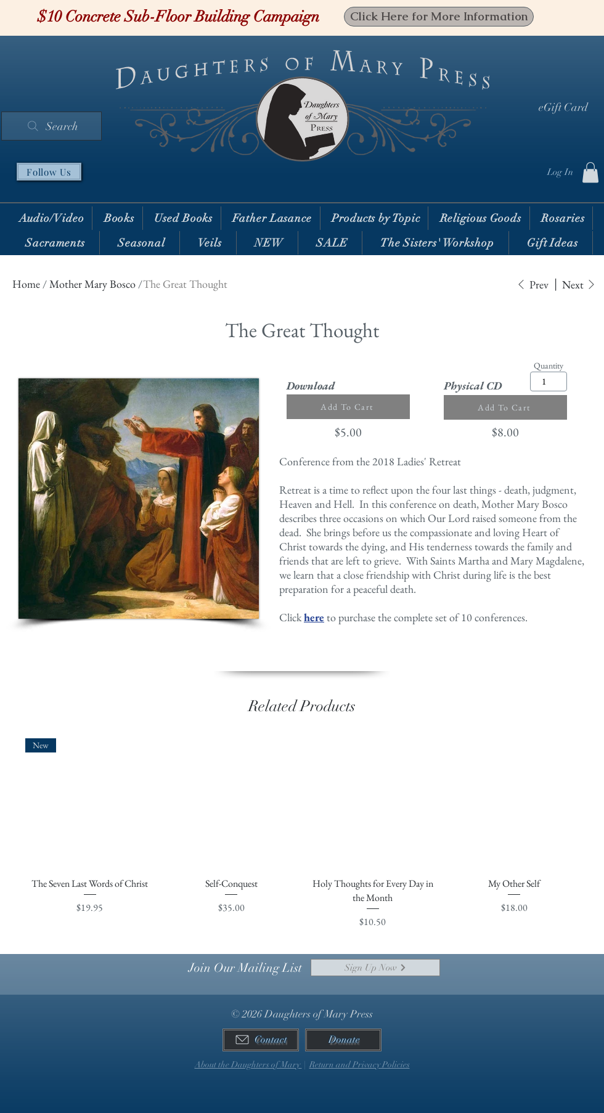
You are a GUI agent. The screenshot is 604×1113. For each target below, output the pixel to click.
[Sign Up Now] (375, 967)
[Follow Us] (49, 172)
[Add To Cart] (348, 406)
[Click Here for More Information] (439, 16)
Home (26, 284)
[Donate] (343, 1040)
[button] (590, 172)
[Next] (578, 284)
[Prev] (532, 284)
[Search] (51, 126)
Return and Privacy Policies (359, 1064)
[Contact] (260, 1040)
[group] (302, 834)
